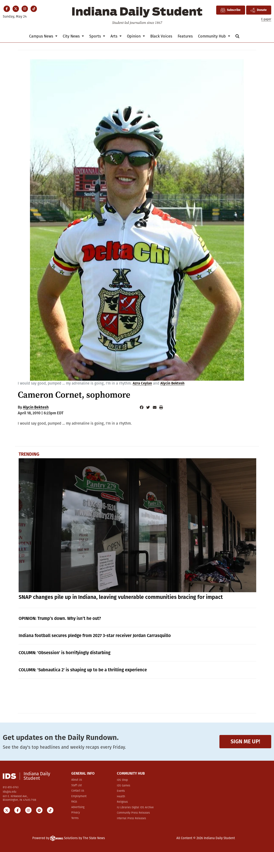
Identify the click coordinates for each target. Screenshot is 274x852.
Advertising (77, 807)
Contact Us (77, 790)
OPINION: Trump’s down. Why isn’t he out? (60, 618)
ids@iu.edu (9, 791)
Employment (78, 796)
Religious (122, 802)
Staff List (76, 785)
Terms (75, 818)
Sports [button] (95, 36)
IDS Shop (122, 780)
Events (121, 791)
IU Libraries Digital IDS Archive (135, 807)
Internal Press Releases (131, 818)
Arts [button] (114, 36)
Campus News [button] (41, 36)
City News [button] (72, 36)
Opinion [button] (134, 36)
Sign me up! (245, 741)
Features (185, 36)
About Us (76, 779)
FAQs (74, 801)
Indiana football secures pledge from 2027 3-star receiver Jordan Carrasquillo (95, 635)
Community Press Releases (133, 812)
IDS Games (123, 785)
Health (121, 796)
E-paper (266, 19)
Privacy (75, 812)
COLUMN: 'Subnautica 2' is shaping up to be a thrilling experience (83, 669)
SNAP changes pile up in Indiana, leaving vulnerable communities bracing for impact (121, 597)
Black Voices (161, 36)
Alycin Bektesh (172, 383)
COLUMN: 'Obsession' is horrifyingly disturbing (64, 652)
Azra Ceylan (142, 383)
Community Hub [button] (212, 36)
